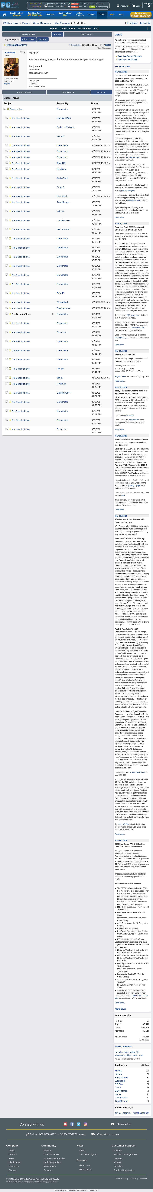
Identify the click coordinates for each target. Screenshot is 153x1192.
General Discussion (42, 23)
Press (11, 1158)
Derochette (74, 45)
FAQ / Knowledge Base (125, 1154)
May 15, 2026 (121, 351)
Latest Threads (68, 28)
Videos (117, 1162)
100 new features (132, 157)
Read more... (120, 217)
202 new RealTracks (137, 772)
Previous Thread (27, 34)
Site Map (143, 1179)
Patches (118, 1150)
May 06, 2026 (121, 840)
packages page (121, 338)
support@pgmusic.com (49, 1182)
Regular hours (120, 377)
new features (134, 420)
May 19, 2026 (121, 223)
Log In (144, 23)
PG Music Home (11, 23)
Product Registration (124, 1170)
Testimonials (50, 1166)
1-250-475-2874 (98, 4)
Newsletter (124, 1124)
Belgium (7, 84)
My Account (85, 1165)
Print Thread (28, 39)
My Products (85, 1169)
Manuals (118, 1158)
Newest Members (123, 1046)
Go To (42, 39)
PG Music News (122, 66)
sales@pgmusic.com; (31, 1182)
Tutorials (118, 1166)
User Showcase (62, 23)
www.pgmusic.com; (14, 1182)
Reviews (48, 1170)
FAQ (96, 28)
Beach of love (16, 109)
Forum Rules (84, 28)
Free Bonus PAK (133, 200)
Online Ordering (102, 7)
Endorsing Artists (52, 1162)
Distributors (14, 1162)
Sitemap (13, 1170)
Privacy (133, 1179)
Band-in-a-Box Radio (54, 1158)
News (82, 1150)
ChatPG (119, 35)
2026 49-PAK (123, 824)
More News (120, 1009)
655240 (108, 45)
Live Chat (82, 7)
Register (131, 23)
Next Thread (88, 34)
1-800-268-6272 (84, 4)
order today (128, 415)
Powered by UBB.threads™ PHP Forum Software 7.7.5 (76, 1190)
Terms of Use (120, 1179)
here (123, 495)
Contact (12, 1154)
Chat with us (103, 1134)
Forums (25, 23)
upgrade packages (126, 190)
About (11, 1150)
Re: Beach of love (17, 45)
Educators (14, 1166)
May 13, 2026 (121, 436)
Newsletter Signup (88, 1154)
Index (57, 34)
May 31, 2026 (121, 72)
